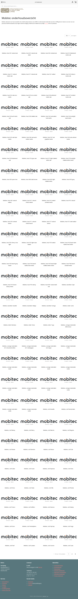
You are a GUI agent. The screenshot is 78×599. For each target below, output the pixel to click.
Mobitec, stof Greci (10, 526)
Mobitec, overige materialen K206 (68, 368)
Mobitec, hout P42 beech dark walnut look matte (68, 243)
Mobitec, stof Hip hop (48, 526)
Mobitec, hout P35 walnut (48, 242)
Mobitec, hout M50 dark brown (29, 179)
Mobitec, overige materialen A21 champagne (29, 347)
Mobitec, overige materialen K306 (68, 389)
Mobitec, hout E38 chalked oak (29, 116)
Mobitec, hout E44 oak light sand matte (68, 117)
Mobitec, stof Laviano (29, 545)
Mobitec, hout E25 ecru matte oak (29, 96)
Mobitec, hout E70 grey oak (29, 158)
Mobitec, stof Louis (68, 545)
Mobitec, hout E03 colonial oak (49, 53)
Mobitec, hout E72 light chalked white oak (49, 159)
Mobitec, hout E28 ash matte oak (9, 117)
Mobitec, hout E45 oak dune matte (9, 138)
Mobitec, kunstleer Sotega (49, 305)
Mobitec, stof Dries (10, 488)
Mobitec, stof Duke (29, 488)
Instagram (30, 581)
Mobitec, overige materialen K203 (9, 368)
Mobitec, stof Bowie (9, 449)
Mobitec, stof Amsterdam (68, 409)
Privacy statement (58, 576)
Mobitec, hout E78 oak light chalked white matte (68, 159)
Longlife (4, 587)
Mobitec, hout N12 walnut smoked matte (48, 201)
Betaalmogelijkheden (59, 570)
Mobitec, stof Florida (68, 488)
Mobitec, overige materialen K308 (9, 410)
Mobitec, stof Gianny (68, 507)
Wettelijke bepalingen (59, 574)
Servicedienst (5, 581)
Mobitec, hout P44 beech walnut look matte (29, 264)
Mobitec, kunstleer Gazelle (10, 305)
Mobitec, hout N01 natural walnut (10, 201)
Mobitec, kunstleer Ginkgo (29, 305)
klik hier (40, 567)
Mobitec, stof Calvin (10, 468)
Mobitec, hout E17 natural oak (29, 74)
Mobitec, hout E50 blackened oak (9, 159)
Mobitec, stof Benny (9, 430)
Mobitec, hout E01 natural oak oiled (29, 54)
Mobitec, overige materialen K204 (29, 368)
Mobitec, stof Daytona (49, 468)
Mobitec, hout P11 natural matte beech (29, 222)
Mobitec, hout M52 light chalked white (49, 180)
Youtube (30, 583)
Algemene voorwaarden (60, 572)
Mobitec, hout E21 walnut (48, 74)
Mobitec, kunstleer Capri (68, 284)
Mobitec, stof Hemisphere (29, 526)
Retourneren (57, 569)
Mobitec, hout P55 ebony (29, 284)
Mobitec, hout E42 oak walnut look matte (48, 117)
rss (47, 596)
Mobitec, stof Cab (68, 449)
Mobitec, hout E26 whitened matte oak (48, 96)
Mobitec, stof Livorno (48, 545)
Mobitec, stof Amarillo (48, 409)
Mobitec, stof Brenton (29, 449)
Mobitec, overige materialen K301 (29, 389)
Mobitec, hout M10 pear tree (9, 179)
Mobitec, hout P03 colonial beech (10, 222)
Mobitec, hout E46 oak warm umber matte (29, 138)
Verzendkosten (57, 567)
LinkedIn (30, 585)
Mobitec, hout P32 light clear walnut (29, 243)
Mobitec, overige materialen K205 (48, 368)
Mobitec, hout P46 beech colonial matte (68, 264)
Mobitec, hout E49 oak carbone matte (68, 138)
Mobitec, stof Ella (48, 488)
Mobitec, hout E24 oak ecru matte (10, 96)
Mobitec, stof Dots (68, 468)
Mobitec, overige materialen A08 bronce (68, 326)
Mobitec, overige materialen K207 (9, 389)
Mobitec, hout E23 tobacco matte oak (68, 75)
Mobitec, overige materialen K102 (68, 347)
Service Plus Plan (6, 590)
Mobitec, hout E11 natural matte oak (10, 75)
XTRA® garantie (6, 588)
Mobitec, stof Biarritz (48, 430)
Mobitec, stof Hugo (68, 526)
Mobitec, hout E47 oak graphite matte (49, 138)
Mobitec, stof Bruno (48, 449)
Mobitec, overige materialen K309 (29, 410)
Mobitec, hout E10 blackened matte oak (68, 54)
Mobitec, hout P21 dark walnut (68, 221)
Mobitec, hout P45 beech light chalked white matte (49, 264)
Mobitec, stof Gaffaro (29, 507)
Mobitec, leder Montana (10, 325)
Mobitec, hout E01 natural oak (10, 53)
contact (46, 23)
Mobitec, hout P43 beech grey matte (10, 264)
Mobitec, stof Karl (9, 545)
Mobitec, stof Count (29, 468)
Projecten (4, 583)
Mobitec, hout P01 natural (68, 200)
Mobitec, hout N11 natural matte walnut (29, 201)
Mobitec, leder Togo (48, 325)
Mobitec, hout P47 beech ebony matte (9, 285)
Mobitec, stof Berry (29, 430)
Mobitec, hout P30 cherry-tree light (10, 243)
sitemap (44, 596)
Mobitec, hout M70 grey (68, 179)
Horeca (4, 585)
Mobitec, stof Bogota (68, 430)
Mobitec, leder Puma (29, 325)
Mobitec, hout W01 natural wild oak (49, 285)
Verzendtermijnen (58, 565)
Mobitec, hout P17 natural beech (49, 222)
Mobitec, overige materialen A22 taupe (48, 347)
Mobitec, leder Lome (68, 305)
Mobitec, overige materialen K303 (48, 389)
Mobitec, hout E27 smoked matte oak (68, 96)
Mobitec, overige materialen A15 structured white (9, 347)
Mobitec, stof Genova (48, 507)
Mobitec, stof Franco (9, 507)
